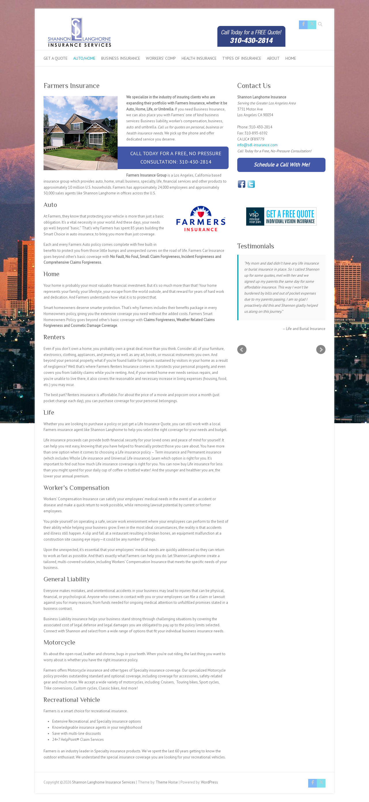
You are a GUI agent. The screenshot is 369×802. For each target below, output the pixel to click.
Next (320, 349)
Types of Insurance (241, 58)
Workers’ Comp (161, 58)
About (273, 58)
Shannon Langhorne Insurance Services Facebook (303, 24)
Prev (241, 349)
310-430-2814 (195, 161)
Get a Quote (55, 58)
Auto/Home (84, 58)
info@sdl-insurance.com (257, 145)
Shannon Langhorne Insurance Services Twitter (312, 24)
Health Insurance (199, 58)
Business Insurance (120, 58)
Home (290, 58)
